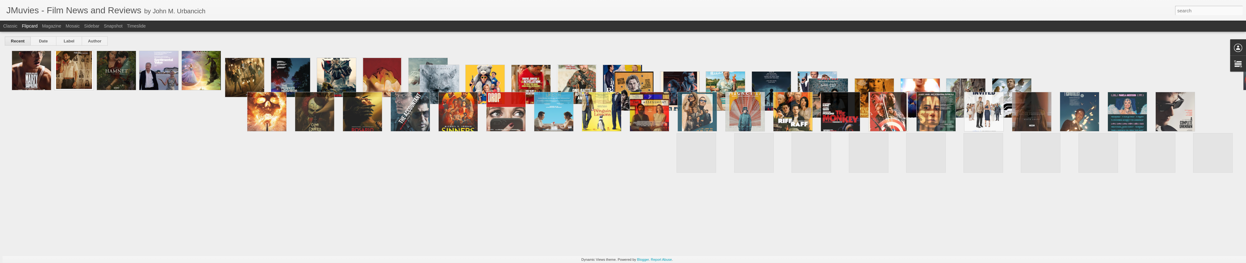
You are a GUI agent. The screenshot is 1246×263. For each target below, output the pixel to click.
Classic (10, 26)
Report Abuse (661, 259)
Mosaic (72, 26)
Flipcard (30, 26)
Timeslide (136, 26)
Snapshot (113, 26)
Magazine (51, 26)
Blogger (643, 259)
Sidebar (91, 26)
